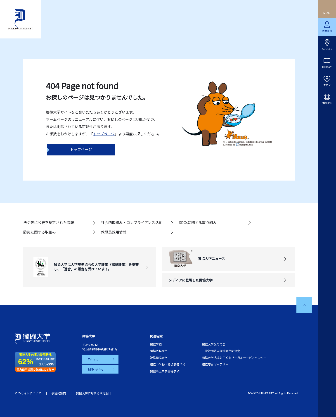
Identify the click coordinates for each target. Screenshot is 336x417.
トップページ (104, 133)
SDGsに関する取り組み (198, 222)
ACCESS (327, 49)
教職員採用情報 (113, 232)
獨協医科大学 (159, 351)
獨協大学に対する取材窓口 (93, 393)
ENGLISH (327, 103)
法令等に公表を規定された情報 (48, 222)
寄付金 (327, 85)
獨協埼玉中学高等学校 (164, 371)
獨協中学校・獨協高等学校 (167, 364)
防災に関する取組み (39, 232)
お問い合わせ (96, 369)
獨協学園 (156, 344)
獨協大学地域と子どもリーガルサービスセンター (234, 357)
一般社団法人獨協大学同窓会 (221, 351)
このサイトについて (28, 393)
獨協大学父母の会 (213, 344)
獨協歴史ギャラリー (215, 364)
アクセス (93, 359)
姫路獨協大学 (159, 357)
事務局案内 (58, 393)
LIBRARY (327, 67)
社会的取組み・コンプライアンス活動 (131, 222)
